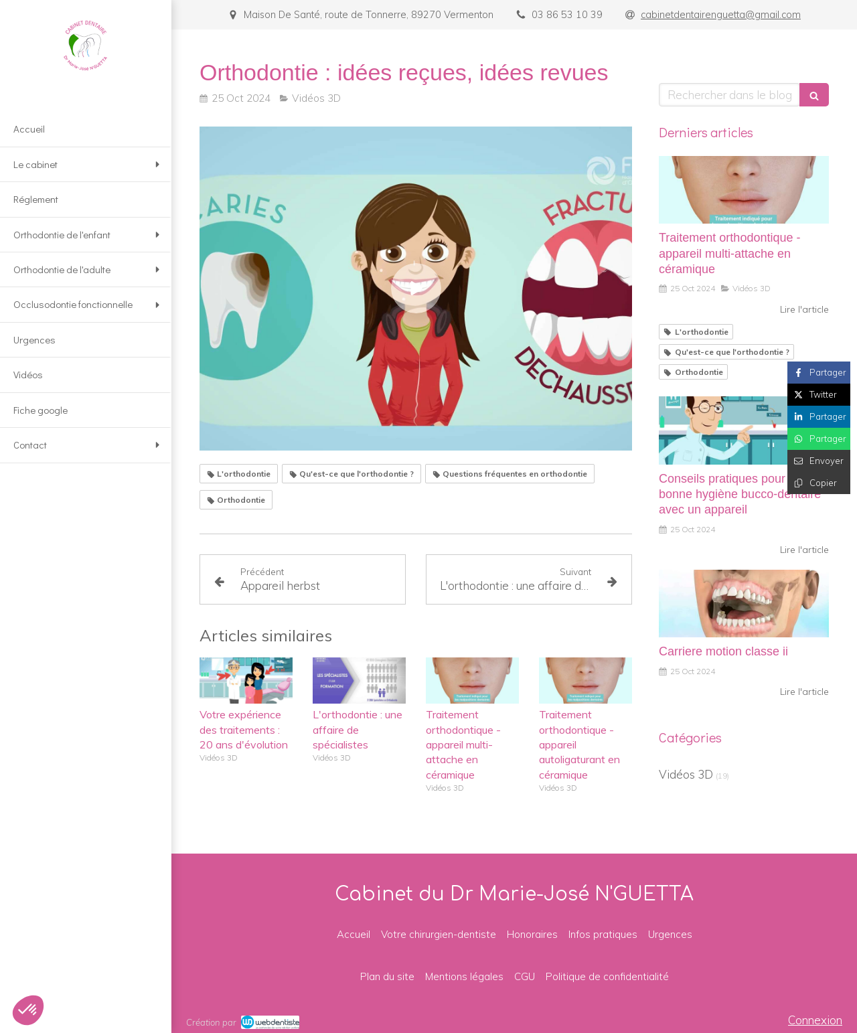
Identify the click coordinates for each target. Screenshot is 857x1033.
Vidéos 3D (686, 774)
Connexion (815, 1020)
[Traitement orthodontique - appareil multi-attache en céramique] (744, 190)
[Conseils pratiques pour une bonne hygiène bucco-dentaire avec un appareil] (744, 430)
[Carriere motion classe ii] (744, 604)
